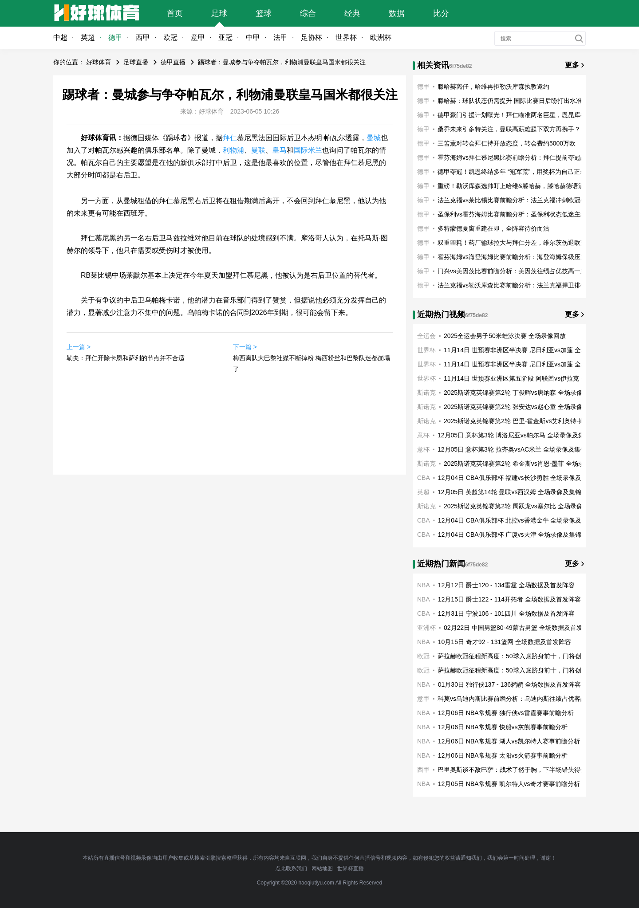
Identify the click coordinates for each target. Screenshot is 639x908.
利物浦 (233, 150)
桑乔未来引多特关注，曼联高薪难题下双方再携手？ (509, 129)
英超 (88, 37)
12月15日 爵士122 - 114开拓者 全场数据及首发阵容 (509, 599)
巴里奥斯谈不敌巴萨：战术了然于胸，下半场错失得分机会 (518, 769)
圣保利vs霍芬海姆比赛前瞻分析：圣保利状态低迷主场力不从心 (524, 214)
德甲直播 (173, 62)
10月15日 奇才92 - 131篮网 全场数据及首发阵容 (504, 641)
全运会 (426, 335)
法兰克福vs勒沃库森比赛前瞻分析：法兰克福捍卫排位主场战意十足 (531, 285)
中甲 (253, 37)
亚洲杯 (426, 627)
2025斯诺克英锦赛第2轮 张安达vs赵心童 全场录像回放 (519, 406)
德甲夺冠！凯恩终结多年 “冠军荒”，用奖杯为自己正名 (512, 171)
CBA (423, 477)
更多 (572, 65)
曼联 (258, 150)
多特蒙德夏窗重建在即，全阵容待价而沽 (493, 228)
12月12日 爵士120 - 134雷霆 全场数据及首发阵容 (506, 585)
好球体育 (98, 62)
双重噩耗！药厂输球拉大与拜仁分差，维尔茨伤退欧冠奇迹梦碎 (524, 242)
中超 (60, 37)
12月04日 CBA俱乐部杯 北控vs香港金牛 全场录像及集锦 (516, 520)
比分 (441, 13)
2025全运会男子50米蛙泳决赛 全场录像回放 (505, 335)
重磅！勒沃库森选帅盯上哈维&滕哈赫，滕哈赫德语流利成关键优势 (530, 185)
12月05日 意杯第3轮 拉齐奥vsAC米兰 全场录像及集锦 (512, 449)
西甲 (143, 37)
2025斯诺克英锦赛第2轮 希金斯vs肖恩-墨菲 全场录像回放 (523, 463)
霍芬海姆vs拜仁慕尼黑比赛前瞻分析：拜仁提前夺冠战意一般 (521, 157)
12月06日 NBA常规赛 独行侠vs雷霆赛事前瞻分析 (506, 712)
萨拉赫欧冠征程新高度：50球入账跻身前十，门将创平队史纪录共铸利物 (537, 656)
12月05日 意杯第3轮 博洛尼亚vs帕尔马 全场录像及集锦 (514, 435)
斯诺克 (426, 392)
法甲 (280, 37)
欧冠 (170, 37)
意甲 (198, 37)
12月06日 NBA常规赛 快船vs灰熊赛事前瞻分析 (503, 727)
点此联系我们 (291, 868)
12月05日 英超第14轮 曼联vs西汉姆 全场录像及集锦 (509, 491)
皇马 (279, 150)
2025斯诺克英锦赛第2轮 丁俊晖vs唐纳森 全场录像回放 (519, 392)
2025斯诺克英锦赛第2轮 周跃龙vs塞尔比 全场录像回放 (519, 506)
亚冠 (225, 37)
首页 (175, 13)
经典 (352, 13)
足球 (219, 13)
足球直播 (135, 62)
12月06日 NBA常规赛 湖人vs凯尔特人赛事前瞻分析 (509, 741)
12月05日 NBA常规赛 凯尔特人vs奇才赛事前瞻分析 (509, 783)
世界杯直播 (350, 868)
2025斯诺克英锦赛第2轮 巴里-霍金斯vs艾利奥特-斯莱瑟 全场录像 (534, 421)
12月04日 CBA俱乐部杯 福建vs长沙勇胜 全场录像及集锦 (516, 477)
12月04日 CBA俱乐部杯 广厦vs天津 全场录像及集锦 (510, 534)
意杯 (423, 435)
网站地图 (322, 868)
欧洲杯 (380, 37)
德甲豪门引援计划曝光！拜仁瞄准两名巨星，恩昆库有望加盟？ (524, 114)
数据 (397, 13)
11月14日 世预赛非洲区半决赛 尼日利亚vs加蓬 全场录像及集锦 (531, 350)
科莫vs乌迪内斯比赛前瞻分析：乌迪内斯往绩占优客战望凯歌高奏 (528, 698)
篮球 (264, 13)
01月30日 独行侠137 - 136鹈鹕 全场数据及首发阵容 (509, 684)
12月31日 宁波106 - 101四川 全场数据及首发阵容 (506, 613)
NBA (423, 585)
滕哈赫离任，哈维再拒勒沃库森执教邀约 (493, 86)
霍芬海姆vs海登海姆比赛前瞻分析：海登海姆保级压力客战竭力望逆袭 (534, 256)
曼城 (374, 138)
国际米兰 (308, 150)
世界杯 (346, 37)
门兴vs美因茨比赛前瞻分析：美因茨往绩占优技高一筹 (512, 271)
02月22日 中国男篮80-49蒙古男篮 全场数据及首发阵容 (519, 627)
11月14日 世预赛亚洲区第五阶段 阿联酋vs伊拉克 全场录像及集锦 (534, 378)
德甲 (115, 37)
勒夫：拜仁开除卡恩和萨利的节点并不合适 (126, 358)
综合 (308, 13)
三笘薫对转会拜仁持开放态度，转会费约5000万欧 (507, 143)
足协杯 (311, 37)
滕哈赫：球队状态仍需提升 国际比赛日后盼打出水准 (510, 100)
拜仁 (230, 138)
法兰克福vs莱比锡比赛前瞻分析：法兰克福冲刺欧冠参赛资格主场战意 (534, 200)
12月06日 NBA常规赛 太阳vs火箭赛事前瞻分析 (503, 755)
